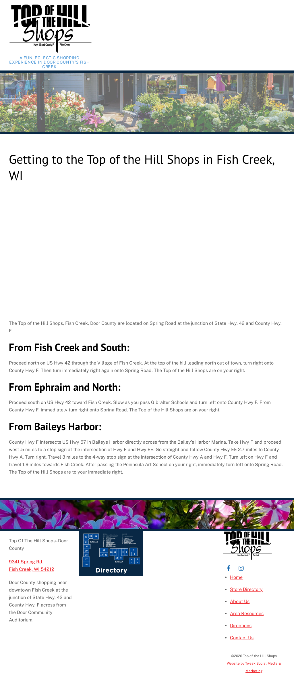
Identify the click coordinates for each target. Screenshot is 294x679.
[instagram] (241, 567)
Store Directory (246, 589)
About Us (239, 601)
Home (236, 577)
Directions (241, 625)
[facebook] (228, 567)
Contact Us (242, 637)
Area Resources (247, 613)
